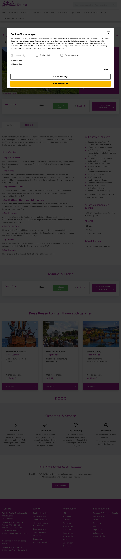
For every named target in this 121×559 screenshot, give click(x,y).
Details (105, 69)
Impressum (16, 60)
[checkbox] (12, 55)
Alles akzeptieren (60, 83)
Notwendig (18, 55)
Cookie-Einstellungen (23, 34)
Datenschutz (17, 64)
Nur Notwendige (60, 76)
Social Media (44, 55)
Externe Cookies (69, 55)
